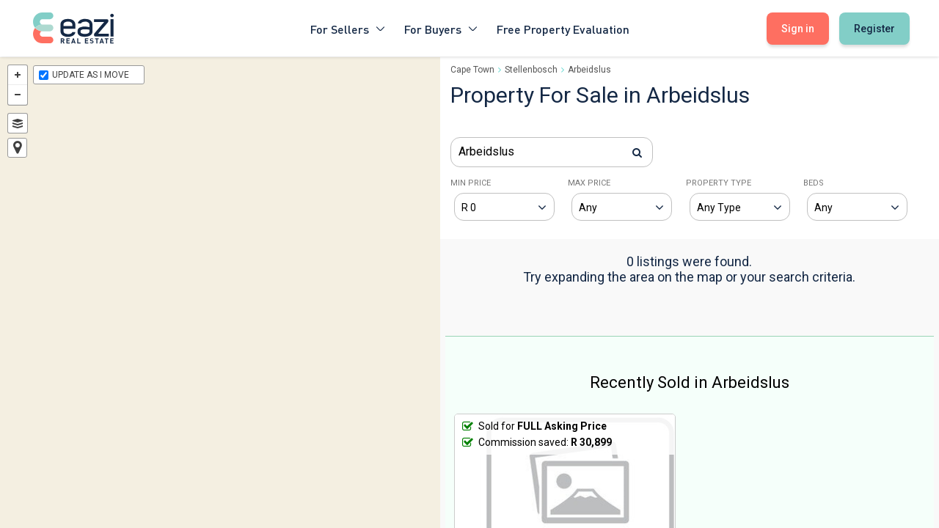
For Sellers (348, 28)
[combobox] (551, 152)
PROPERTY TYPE (718, 183)
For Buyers (441, 28)
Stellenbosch (531, 70)
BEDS (813, 183)
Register (874, 28)
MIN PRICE (470, 183)
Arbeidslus (589, 70)
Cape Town (472, 70)
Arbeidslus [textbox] (486, 151)
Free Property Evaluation (563, 28)
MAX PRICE (589, 183)
